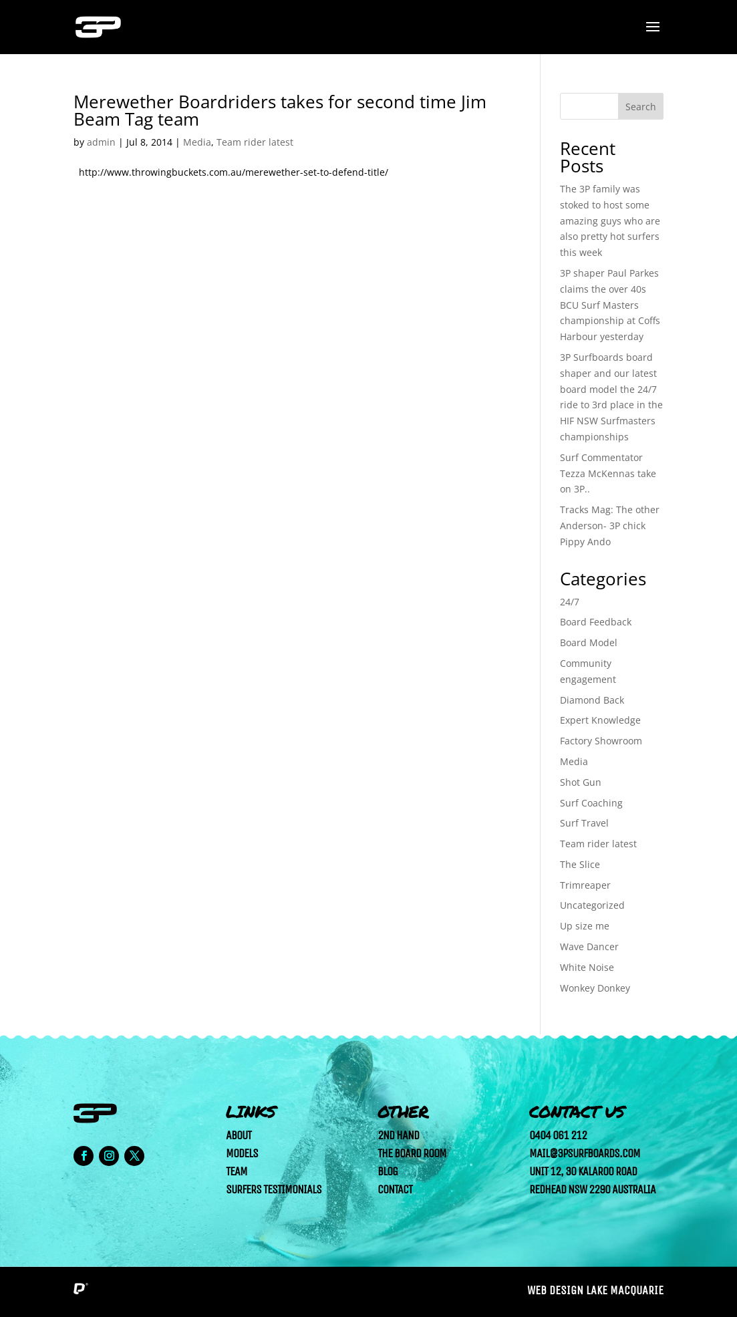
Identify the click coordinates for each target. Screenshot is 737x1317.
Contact (395, 1189)
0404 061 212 (558, 1135)
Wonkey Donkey (595, 988)
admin (101, 142)
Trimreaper (585, 885)
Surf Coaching (591, 802)
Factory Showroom (601, 740)
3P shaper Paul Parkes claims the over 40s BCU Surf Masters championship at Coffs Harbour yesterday (610, 305)
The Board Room (412, 1153)
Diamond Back (592, 700)
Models (242, 1153)
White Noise (587, 967)
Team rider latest (254, 142)
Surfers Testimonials (273, 1189)
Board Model (588, 642)
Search (640, 106)
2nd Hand (398, 1135)
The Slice (580, 864)
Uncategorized (592, 905)
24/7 (569, 601)
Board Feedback (595, 621)
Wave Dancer (589, 946)
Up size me (584, 925)
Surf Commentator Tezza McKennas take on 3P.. (608, 473)
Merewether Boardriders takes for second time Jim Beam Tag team (279, 110)
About (238, 1135)
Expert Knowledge (600, 720)
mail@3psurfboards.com (584, 1153)
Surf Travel (584, 823)
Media (197, 142)
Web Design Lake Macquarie (595, 1290)
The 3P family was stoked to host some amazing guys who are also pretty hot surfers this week (610, 220)
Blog (388, 1171)
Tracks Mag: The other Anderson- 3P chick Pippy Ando (609, 525)
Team (236, 1171)
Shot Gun (580, 782)
